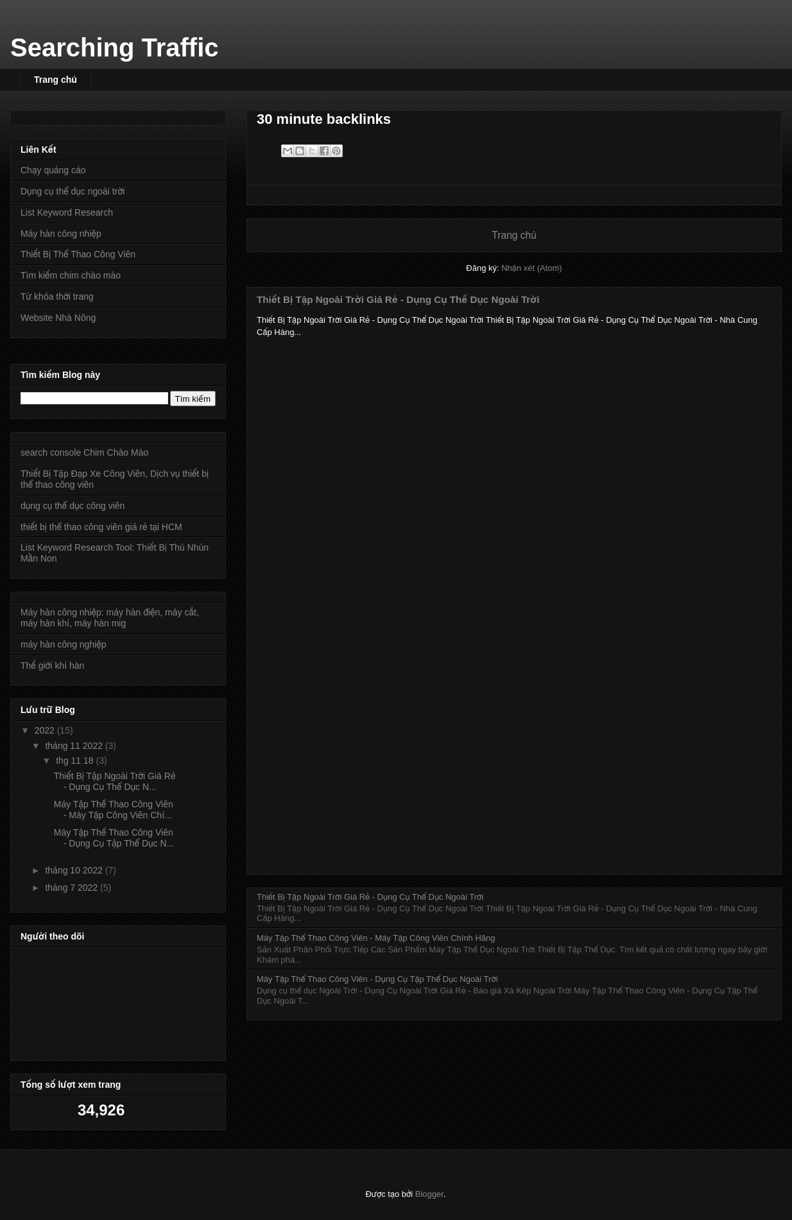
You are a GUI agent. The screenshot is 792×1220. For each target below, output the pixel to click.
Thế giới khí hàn (52, 665)
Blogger (429, 1194)
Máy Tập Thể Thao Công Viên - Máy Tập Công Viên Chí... (113, 809)
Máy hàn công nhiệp (61, 233)
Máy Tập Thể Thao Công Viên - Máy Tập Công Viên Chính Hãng (376, 938)
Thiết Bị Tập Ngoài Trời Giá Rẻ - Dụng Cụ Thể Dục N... (115, 781)
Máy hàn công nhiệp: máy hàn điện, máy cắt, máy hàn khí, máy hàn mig (110, 617)
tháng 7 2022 (72, 887)
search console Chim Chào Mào (84, 452)
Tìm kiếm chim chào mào (71, 275)
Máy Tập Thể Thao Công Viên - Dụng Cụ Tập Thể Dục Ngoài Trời (377, 979)
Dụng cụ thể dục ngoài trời (73, 191)
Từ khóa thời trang (57, 296)
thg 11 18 (76, 760)
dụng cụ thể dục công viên (73, 506)
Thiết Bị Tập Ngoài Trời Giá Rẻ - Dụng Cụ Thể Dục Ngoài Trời (398, 299)
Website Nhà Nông (58, 318)
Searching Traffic (114, 47)
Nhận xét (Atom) (531, 268)
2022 (46, 730)
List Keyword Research (67, 212)
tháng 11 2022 (75, 746)
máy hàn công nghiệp (64, 644)
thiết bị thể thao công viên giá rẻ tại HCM (101, 527)
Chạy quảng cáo (53, 170)
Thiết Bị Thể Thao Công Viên (78, 254)
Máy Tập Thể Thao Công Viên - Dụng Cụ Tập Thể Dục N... (114, 837)
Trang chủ (55, 79)
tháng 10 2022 (75, 870)
